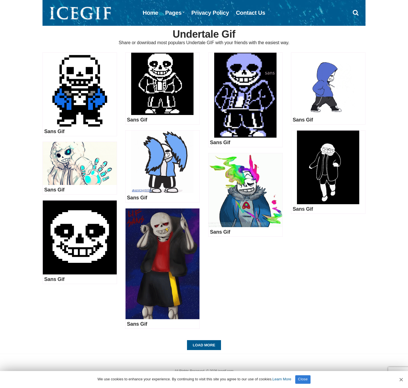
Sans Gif (54, 131)
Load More (204, 345)
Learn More (282, 379)
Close (303, 379)
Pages (173, 13)
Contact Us (250, 13)
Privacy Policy (210, 13)
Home (150, 13)
